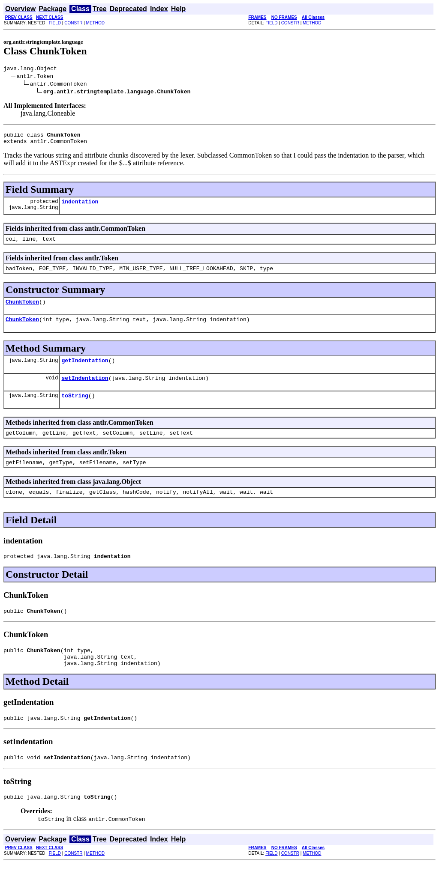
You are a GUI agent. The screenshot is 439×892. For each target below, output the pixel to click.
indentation (79, 206)
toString (74, 409)
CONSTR (73, 23)
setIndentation (84, 390)
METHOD (95, 23)
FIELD (55, 23)
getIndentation (84, 372)
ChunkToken (22, 310)
